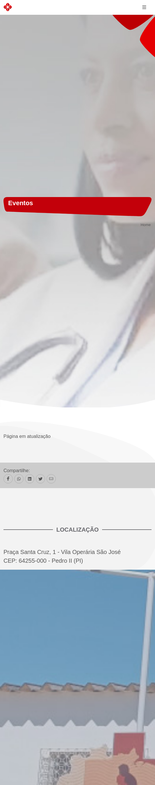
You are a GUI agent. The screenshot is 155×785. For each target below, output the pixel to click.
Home (146, 225)
